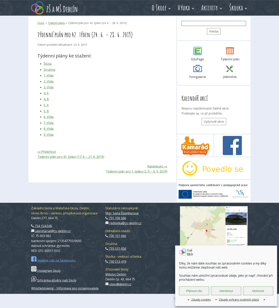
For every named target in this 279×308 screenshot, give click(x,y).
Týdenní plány (56, 23)
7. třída (48, 123)
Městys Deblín (115, 274)
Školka (236, 7)
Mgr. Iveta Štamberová (122, 213)
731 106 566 (115, 218)
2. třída (48, 81)
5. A (46, 105)
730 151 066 (115, 236)
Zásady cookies (201, 299)
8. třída (48, 129)
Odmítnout (226, 291)
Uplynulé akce (214, 121)
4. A (46, 93)
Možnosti (258, 291)
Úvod (41, 23)
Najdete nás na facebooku (53, 260)
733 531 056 (115, 248)
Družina (49, 70)
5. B (46, 111)
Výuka (184, 7)
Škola (48, 64)
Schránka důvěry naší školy (54, 280)
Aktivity (209, 7)
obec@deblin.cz (118, 284)
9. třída (48, 135)
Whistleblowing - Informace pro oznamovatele (65, 288)
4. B (46, 99)
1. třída (48, 75)
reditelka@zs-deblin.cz (123, 223)
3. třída (48, 87)
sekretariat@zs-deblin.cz (51, 231)
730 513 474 (115, 261)
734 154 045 (41, 226)
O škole (159, 7)
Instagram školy (46, 271)
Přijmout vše (194, 291)
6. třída (48, 117)
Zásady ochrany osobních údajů (239, 299)
